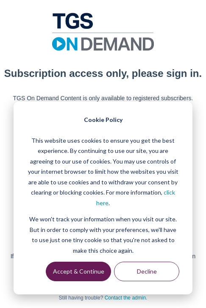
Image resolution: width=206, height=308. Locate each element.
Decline (147, 271)
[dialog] (103, 198)
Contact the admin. (126, 298)
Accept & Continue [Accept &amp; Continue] (78, 271)
